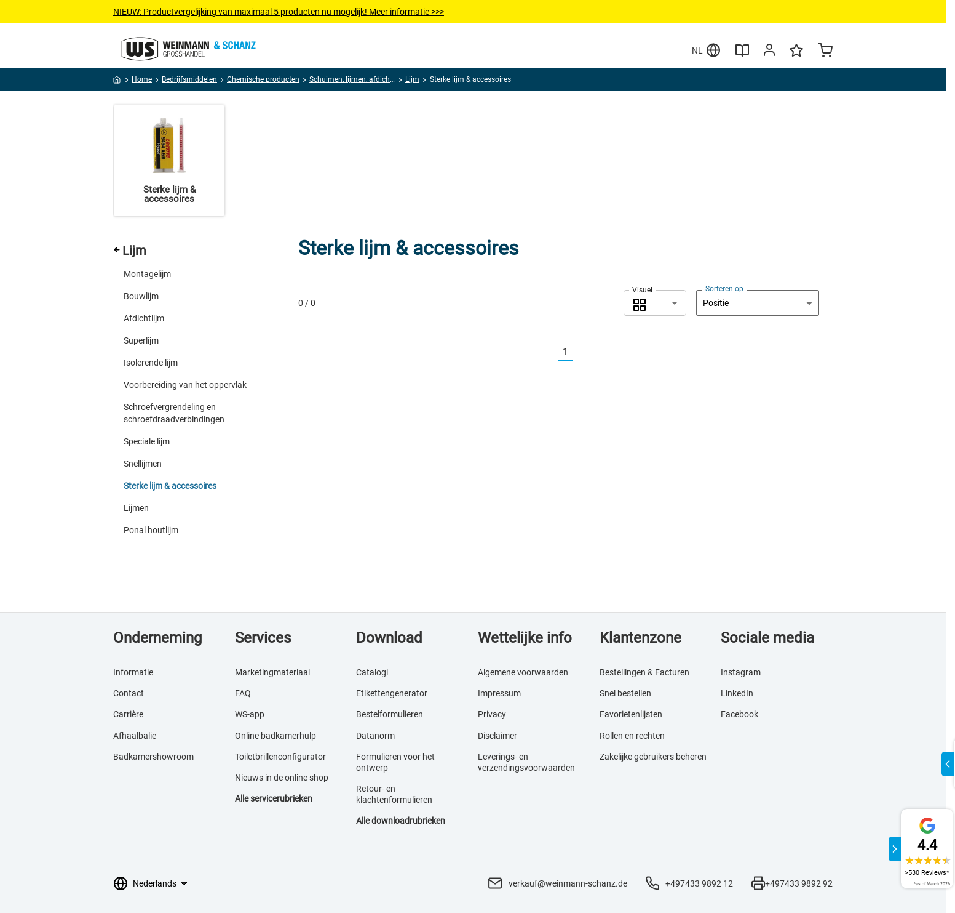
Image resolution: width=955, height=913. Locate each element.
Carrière (128, 714)
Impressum (499, 693)
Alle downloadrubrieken (400, 821)
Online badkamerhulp (275, 736)
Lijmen (136, 508)
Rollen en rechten (632, 736)
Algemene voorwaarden (523, 672)
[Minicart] (825, 51)
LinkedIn (737, 693)
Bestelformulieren (389, 714)
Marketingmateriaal (272, 672)
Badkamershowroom (153, 757)
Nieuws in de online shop (281, 777)
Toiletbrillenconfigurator (280, 757)
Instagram (741, 672)
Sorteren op (724, 288)
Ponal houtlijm (151, 530)
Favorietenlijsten (631, 714)
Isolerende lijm (151, 363)
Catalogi (372, 672)
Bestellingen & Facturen (644, 672)
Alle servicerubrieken (273, 798)
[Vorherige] (550, 352)
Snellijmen (143, 464)
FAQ (243, 693)
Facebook (739, 714)
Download (389, 637)
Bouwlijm (141, 296)
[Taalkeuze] (159, 883)
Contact (128, 693)
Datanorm (375, 736)
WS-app (249, 714)
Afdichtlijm (144, 318)
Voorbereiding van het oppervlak (185, 385)
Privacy (492, 714)
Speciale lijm (147, 441)
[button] (655, 303)
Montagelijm (147, 274)
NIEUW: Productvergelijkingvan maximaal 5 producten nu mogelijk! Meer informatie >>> (278, 12)
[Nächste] (580, 352)
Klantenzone (640, 637)
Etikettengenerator (391, 693)
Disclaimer (497, 736)
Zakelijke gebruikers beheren (653, 757)
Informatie (133, 672)
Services (263, 637)
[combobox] (655, 303)
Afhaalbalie (134, 736)
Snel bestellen (625, 693)
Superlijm (141, 340)
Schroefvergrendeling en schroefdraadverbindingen (174, 413)
